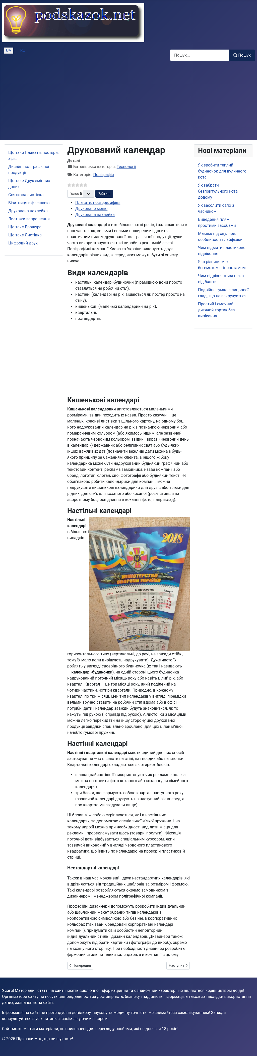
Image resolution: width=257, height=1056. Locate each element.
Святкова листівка (25, 194)
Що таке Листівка (25, 235)
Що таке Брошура (24, 227)
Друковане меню (91, 208)
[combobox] (199, 55)
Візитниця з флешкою (29, 202)
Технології (126, 166)
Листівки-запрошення (29, 219)
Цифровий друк (23, 243)
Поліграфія (103, 174)
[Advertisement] (128, 102)
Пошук (242, 55)
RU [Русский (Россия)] (22, 50)
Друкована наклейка (28, 210)
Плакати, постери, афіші (97, 202)
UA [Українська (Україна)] (8, 50)
